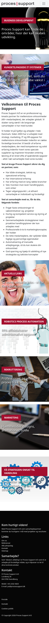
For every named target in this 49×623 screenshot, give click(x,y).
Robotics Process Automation (24, 321)
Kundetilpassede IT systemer (22, 67)
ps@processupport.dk (16, 586)
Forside (5, 599)
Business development (18, 20)
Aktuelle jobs (13, 273)
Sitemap (5, 551)
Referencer (6, 543)
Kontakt (5, 548)
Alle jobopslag (7, 545)
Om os (4, 540)
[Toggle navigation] (43, 3)
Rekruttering (13, 369)
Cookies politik (7, 608)
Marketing (11, 417)
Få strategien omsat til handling (19, 471)
